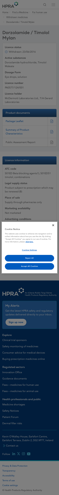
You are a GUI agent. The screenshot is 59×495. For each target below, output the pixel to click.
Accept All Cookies (29, 266)
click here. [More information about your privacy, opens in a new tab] (29, 242)
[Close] (53, 225)
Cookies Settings (29, 250)
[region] (29, 247)
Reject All (29, 258)
